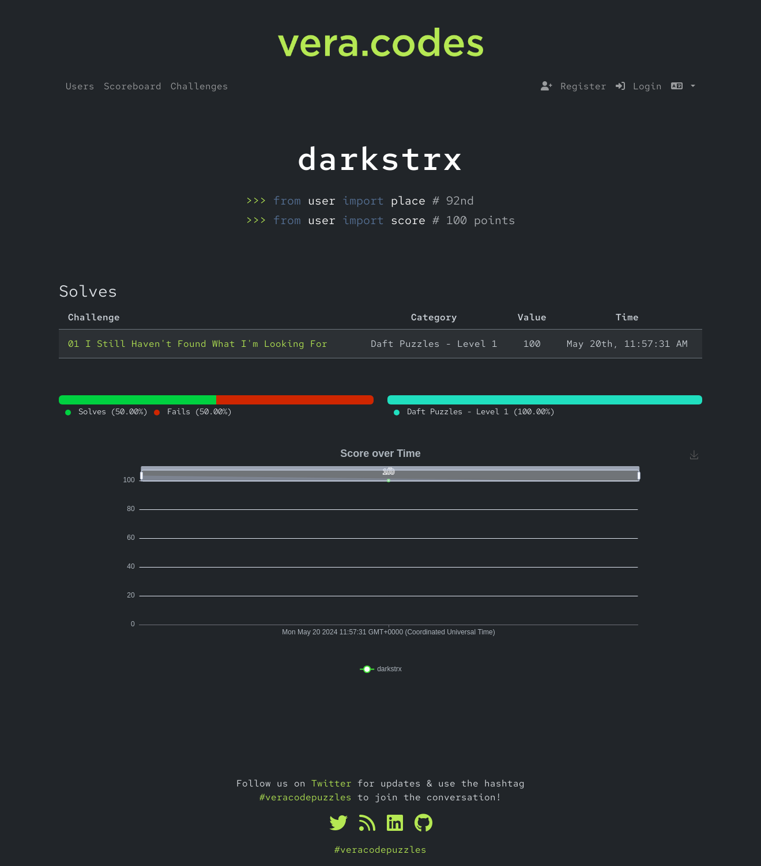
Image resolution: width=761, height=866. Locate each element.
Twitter (331, 783)
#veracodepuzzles (305, 797)
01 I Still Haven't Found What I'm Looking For (197, 344)
